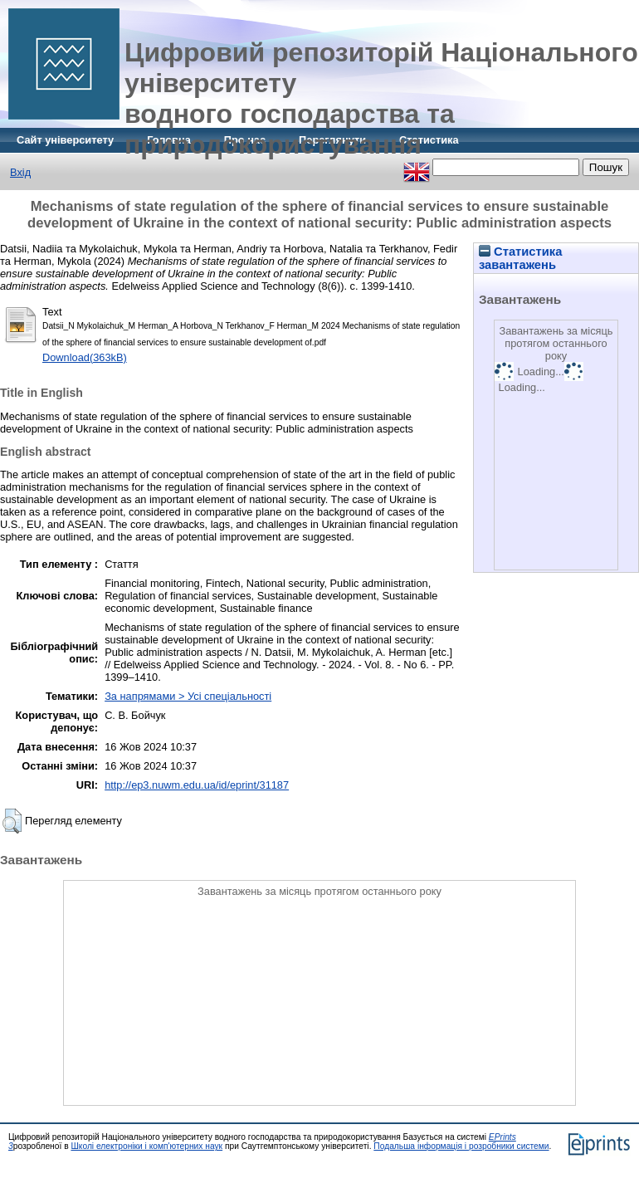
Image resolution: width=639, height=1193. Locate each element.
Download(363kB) (84, 357)
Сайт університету (65, 140)
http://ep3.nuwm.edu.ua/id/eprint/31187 (197, 785)
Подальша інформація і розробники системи (461, 1146)
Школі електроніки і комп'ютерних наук (146, 1146)
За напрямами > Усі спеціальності (188, 696)
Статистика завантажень (520, 258)
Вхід (20, 172)
